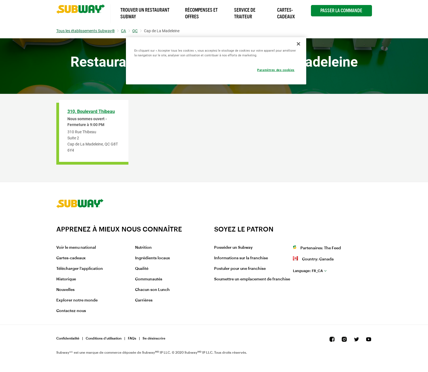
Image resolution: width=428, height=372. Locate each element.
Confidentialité (67, 338)
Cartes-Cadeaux (286, 13)
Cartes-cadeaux (71, 258)
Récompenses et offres (201, 13)
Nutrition (143, 248)
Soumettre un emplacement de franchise (252, 279)
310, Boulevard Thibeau (91, 111)
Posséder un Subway (233, 248)
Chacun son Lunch (152, 290)
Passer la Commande (341, 10)
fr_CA (308, 271)
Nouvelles (65, 290)
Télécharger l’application (79, 269)
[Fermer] (298, 44)
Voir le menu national (76, 248)
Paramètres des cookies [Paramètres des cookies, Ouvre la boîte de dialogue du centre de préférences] (276, 70)
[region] (216, 60)
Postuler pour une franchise (240, 269)
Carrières (144, 300)
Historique (66, 279)
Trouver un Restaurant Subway (144, 13)
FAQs (132, 338)
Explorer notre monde (77, 300)
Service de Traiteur (244, 13)
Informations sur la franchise (241, 258)
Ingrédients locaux (152, 258)
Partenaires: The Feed (320, 248)
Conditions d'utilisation (103, 338)
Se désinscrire (154, 338)
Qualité (141, 269)
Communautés (148, 279)
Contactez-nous (71, 311)
